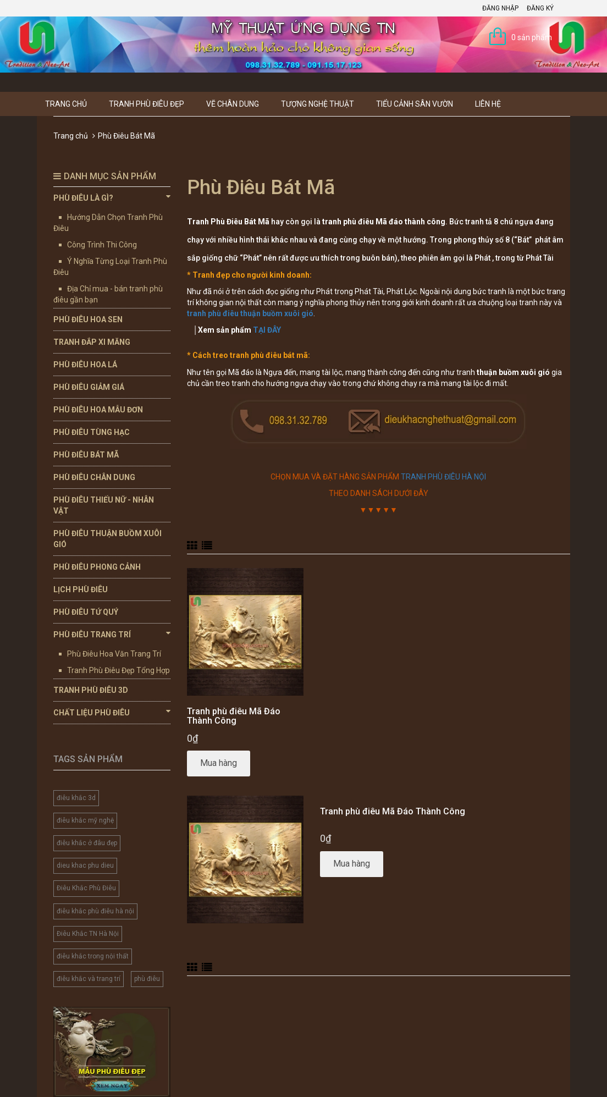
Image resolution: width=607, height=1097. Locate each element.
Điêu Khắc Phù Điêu (86, 888)
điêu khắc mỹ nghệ (85, 820)
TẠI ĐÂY (267, 330)
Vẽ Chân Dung (232, 104)
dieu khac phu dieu (85, 865)
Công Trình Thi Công (102, 244)
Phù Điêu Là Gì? (111, 197)
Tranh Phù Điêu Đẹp (146, 104)
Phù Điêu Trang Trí (111, 634)
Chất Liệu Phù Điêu (111, 712)
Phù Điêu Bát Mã (86, 454)
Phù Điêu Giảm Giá (88, 387)
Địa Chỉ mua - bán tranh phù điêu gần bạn (108, 294)
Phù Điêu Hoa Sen (88, 319)
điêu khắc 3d (76, 798)
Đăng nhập (500, 8)
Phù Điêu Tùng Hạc (91, 432)
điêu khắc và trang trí (88, 979)
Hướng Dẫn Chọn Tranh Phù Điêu (108, 223)
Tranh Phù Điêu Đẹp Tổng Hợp (118, 670)
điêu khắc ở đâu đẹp (87, 843)
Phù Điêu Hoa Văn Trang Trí (114, 653)
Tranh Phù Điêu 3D (90, 690)
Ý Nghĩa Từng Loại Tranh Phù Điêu (110, 267)
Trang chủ (66, 104)
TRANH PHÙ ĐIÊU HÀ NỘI (443, 476)
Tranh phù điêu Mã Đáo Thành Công (233, 716)
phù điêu (147, 979)
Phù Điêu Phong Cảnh (97, 567)
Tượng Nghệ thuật (317, 104)
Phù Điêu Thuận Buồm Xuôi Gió (107, 539)
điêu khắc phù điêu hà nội (95, 911)
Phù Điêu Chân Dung (94, 477)
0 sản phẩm (531, 37)
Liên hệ (488, 104)
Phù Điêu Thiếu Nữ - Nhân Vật (103, 505)
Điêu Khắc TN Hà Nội (88, 934)
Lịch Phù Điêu (80, 589)
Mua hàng (218, 763)
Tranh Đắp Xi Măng (91, 342)
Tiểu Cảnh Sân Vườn (414, 104)
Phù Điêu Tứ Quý (85, 612)
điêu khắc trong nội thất (93, 956)
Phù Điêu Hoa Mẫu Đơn (98, 409)
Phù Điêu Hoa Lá (85, 364)
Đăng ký (540, 8)
